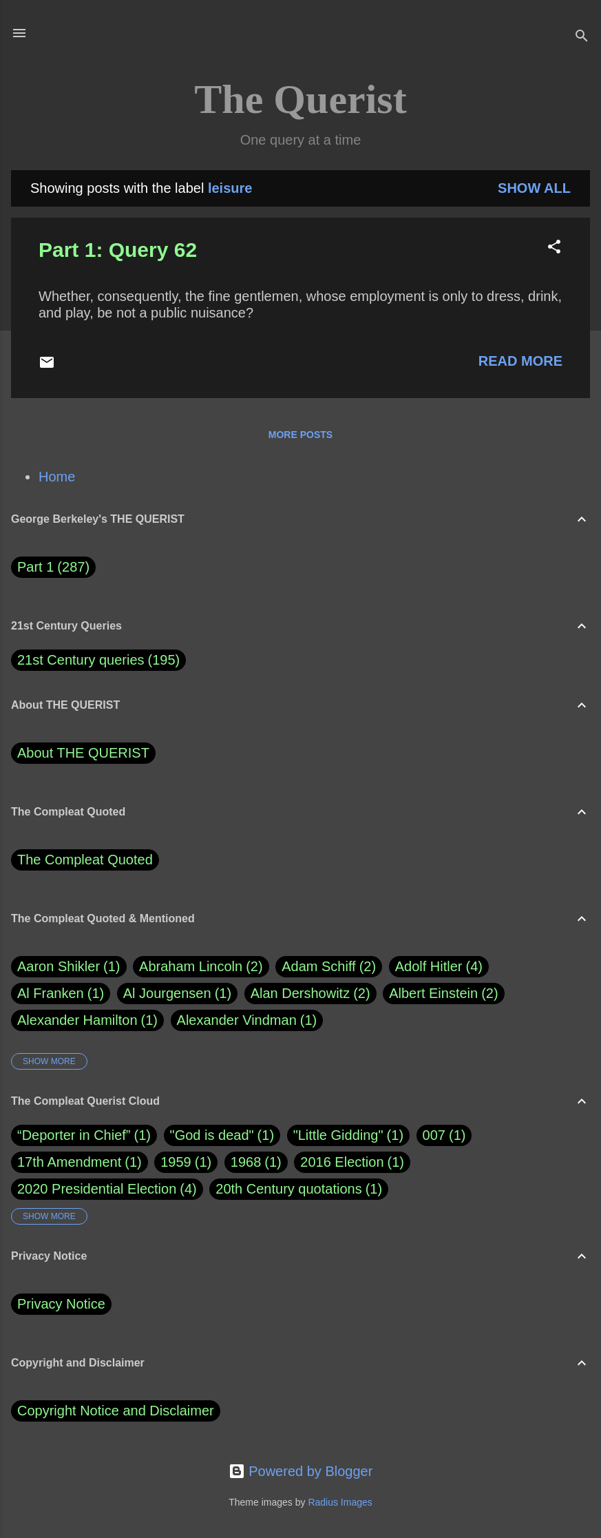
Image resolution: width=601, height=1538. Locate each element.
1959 (175, 1162)
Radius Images (340, 1502)
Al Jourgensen (177, 993)
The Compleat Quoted (85, 859)
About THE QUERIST (83, 752)
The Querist (300, 99)
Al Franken (60, 993)
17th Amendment (69, 1162)
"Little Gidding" (338, 1135)
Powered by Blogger (301, 1471)
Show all (534, 188)
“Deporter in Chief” (74, 1135)
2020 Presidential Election (96, 1188)
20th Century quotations (288, 1188)
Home (57, 476)
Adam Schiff (329, 967)
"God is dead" (212, 1135)
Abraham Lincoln (201, 967)
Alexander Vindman (247, 1020)
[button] (554, 248)
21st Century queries (81, 659)
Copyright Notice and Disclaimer (115, 1410)
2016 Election (341, 1162)
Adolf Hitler (439, 967)
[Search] (581, 38)
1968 (246, 1162)
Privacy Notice (61, 1303)
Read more (520, 360)
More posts (300, 434)
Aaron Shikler (68, 967)
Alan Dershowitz (310, 993)
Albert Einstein (443, 993)
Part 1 (53, 567)
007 (434, 1135)
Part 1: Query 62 (118, 249)
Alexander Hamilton (87, 1020)
